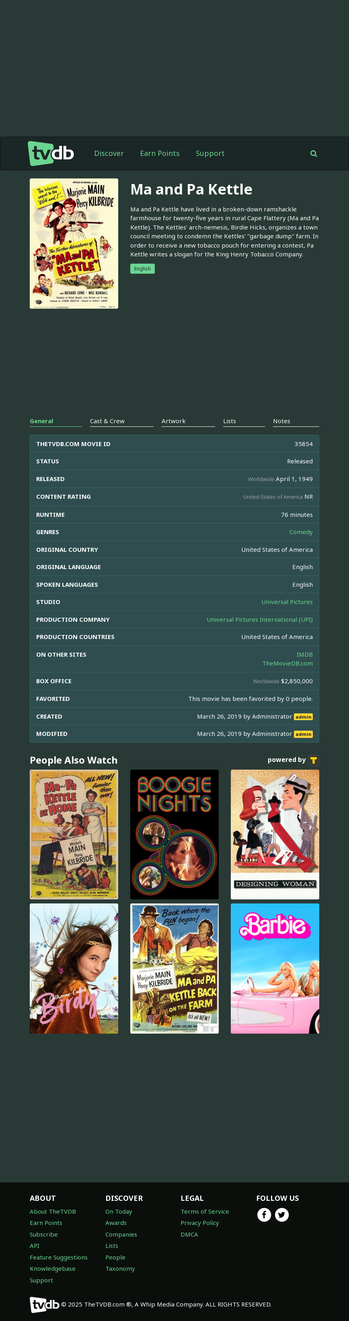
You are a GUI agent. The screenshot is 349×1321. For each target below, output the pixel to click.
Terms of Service (205, 1211)
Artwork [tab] (174, 421)
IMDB (305, 654)
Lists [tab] (229, 421)
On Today (118, 1211)
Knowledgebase (53, 1268)
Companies (121, 1234)
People (115, 1257)
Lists (111, 1245)
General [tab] (41, 421)
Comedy (301, 532)
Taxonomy (120, 1268)
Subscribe (44, 1234)
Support (210, 153)
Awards (116, 1223)
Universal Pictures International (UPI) (260, 619)
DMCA (189, 1234)
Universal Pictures (287, 602)
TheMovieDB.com (287, 663)
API (34, 1245)
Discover (109, 153)
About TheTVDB (53, 1211)
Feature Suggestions (59, 1257)
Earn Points (160, 153)
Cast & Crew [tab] (107, 421)
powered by (293, 760)
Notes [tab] (281, 421)
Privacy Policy (200, 1223)
